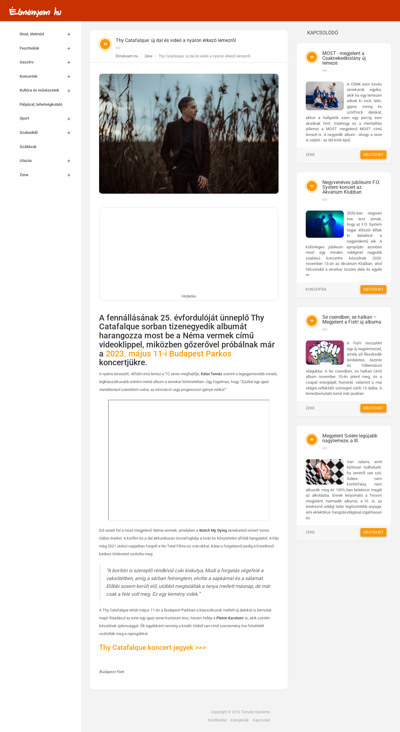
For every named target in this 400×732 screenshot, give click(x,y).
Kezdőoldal (217, 720)
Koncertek (47, 76)
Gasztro (47, 62)
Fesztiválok (47, 48)
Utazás (47, 161)
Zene (47, 175)
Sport (47, 118)
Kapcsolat (261, 720)
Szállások (28, 146)
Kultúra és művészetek (47, 90)
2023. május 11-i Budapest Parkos (168, 354)
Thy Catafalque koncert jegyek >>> (152, 647)
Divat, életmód (47, 34)
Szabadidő (47, 133)
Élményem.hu (127, 56)
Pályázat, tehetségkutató (41, 104)
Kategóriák (240, 720)
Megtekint (373, 155)
